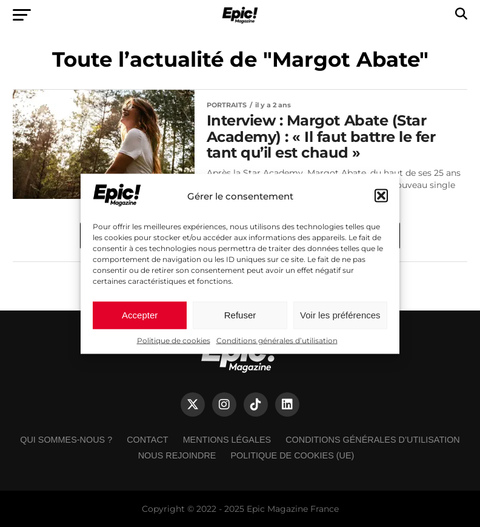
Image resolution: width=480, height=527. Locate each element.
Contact (147, 440)
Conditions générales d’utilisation (277, 339)
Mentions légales (227, 440)
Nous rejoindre (177, 455)
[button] (381, 196)
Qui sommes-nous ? (66, 440)
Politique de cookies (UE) (292, 455)
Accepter (140, 315)
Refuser (240, 315)
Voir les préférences (340, 315)
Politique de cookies (173, 339)
